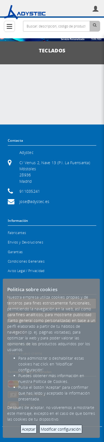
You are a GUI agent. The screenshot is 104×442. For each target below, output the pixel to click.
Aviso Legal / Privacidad (26, 270)
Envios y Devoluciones (25, 242)
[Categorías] (9, 26)
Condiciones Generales (26, 261)
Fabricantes (17, 232)
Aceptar (28, 429)
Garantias (15, 252)
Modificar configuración (61, 429)
